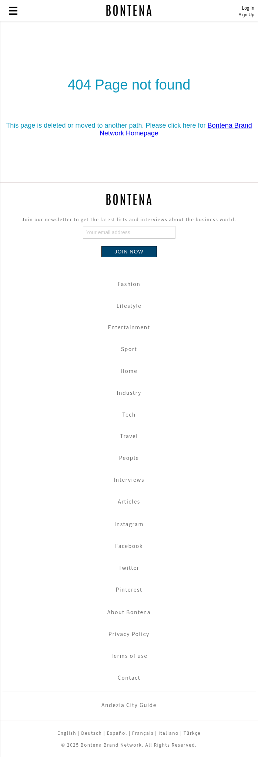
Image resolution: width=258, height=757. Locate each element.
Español (117, 733)
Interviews (129, 479)
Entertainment (129, 327)
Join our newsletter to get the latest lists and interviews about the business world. (129, 219)
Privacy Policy (129, 633)
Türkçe (192, 733)
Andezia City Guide (129, 705)
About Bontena (129, 612)
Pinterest (128, 589)
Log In (248, 8)
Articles (129, 501)
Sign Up (246, 14)
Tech (129, 414)
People (129, 457)
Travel (129, 436)
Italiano (168, 733)
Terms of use (128, 655)
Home (129, 370)
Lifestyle (129, 305)
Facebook (129, 545)
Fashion (129, 283)
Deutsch (91, 733)
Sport (129, 349)
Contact (129, 677)
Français (143, 733)
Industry (129, 392)
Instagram (129, 524)
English (66, 733)
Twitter (129, 567)
